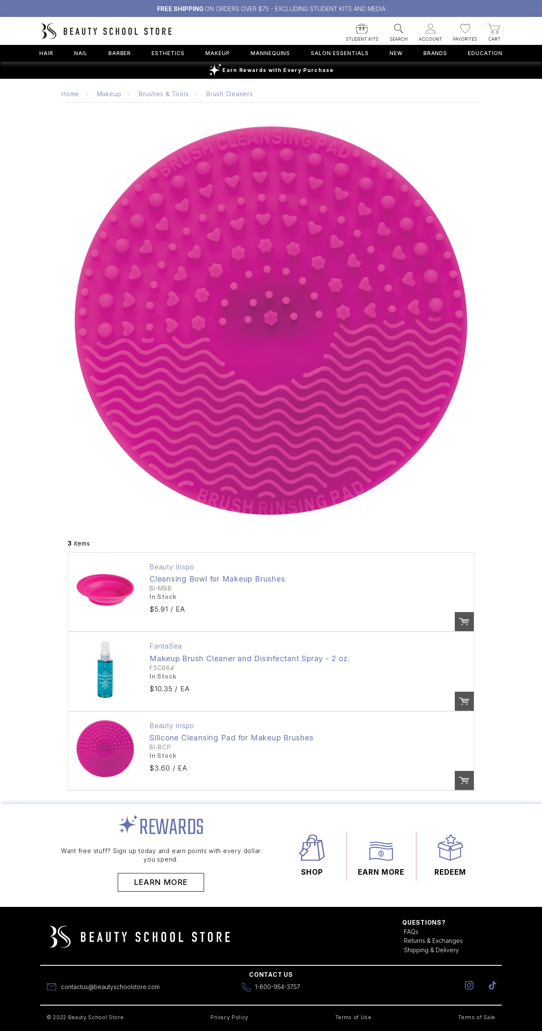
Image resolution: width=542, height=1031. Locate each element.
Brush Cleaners (229, 93)
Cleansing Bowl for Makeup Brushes (217, 578)
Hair (46, 53)
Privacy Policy (229, 1017)
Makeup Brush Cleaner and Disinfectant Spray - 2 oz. (249, 658)
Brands (435, 53)
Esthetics (168, 53)
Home (70, 93)
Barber (119, 53)
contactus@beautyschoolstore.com (110, 986)
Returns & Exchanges (433, 940)
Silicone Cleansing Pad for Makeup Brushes (231, 737)
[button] (362, 30)
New (396, 53)
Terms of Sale (476, 1017)
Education (485, 53)
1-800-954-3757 (277, 986)
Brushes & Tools (164, 93)
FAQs (411, 931)
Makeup (217, 53)
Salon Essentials (339, 53)
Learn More (161, 882)
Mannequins (270, 53)
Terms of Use (353, 1017)
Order (464, 621)
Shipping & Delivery (431, 949)
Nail (81, 53)
